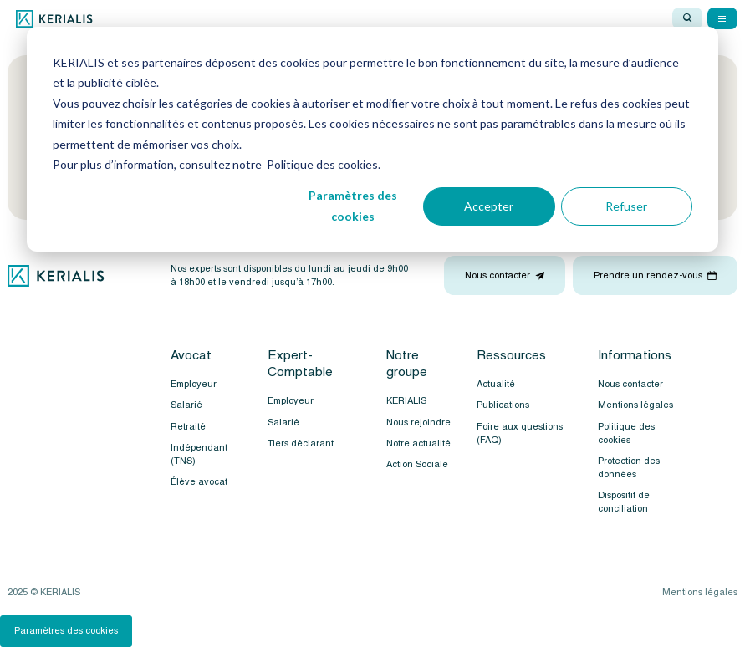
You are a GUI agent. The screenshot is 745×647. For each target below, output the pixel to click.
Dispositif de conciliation (624, 502)
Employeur (194, 384)
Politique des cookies (626, 433)
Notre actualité (418, 443)
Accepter (488, 206)
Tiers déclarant (301, 443)
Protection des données (629, 467)
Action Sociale (417, 464)
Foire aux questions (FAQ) (520, 433)
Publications (503, 405)
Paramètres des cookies (353, 205)
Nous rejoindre (418, 422)
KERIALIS (406, 401)
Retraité (188, 427)
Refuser (626, 206)
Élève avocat (199, 482)
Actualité (496, 384)
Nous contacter (630, 384)
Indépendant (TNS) (199, 454)
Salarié (186, 405)
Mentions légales (635, 405)
